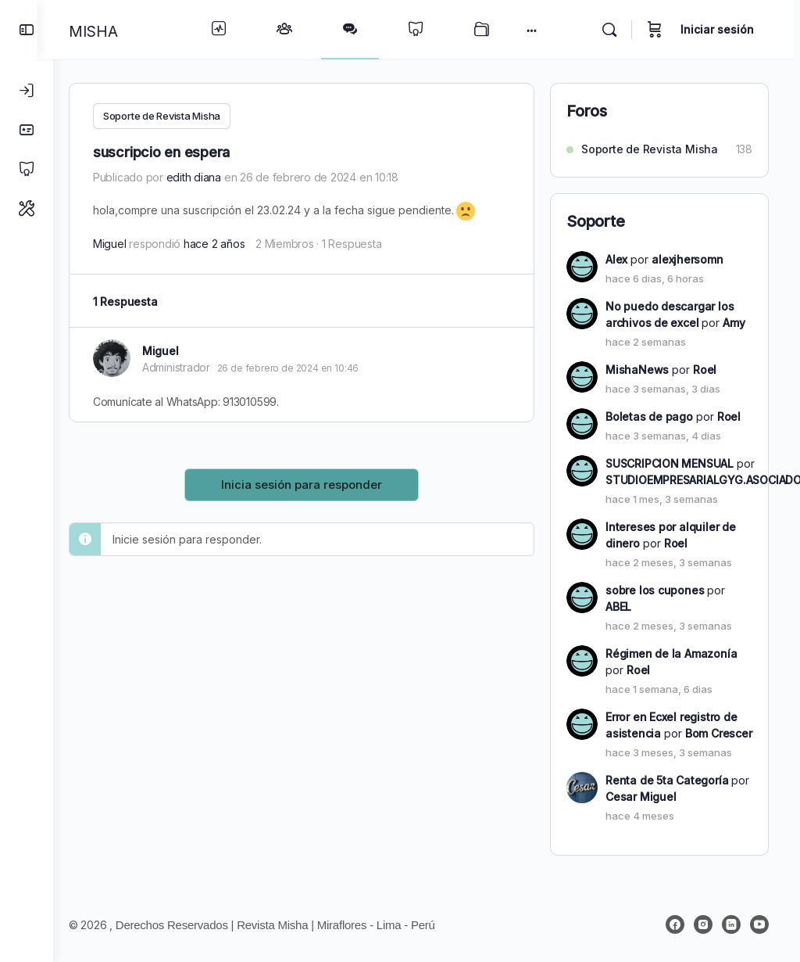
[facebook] (675, 924)
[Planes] (26, 129)
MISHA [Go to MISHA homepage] (109, 31)
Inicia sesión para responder (309, 483)
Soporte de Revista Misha (177, 115)
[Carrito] (660, 29)
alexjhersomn (687, 259)
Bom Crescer (718, 733)
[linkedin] (731, 924)
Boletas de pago (649, 416)
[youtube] (759, 924)
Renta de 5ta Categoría (666, 780)
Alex (616, 259)
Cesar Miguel (640, 796)
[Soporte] (26, 208)
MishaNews (637, 369)
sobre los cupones (654, 590)
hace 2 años (229, 243)
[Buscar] (614, 29)
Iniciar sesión (722, 29)
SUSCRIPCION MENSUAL (669, 463)
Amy (734, 322)
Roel (704, 369)
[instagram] (703, 924)
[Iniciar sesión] (26, 90)
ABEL (618, 606)
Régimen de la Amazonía (671, 653)
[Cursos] (26, 168)
